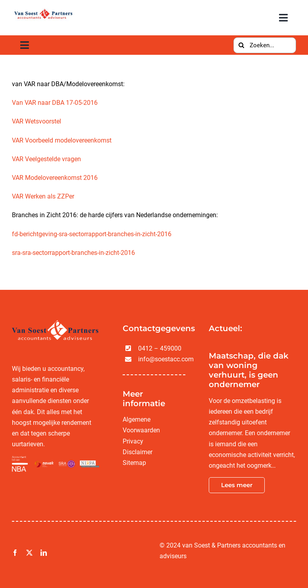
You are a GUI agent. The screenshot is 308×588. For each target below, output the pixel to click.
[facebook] (15, 552)
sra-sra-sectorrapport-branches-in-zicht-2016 (73, 252)
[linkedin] (43, 552)
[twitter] (29, 552)
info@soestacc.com (166, 359)
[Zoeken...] (264, 45)
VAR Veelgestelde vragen (46, 159)
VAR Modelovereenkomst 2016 (55, 177)
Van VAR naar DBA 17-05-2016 (55, 102)
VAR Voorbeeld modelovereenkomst (62, 140)
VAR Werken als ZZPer (43, 196)
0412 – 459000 (159, 348)
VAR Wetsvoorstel (36, 121)
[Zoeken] (241, 45)
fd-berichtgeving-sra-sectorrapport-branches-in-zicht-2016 (91, 234)
